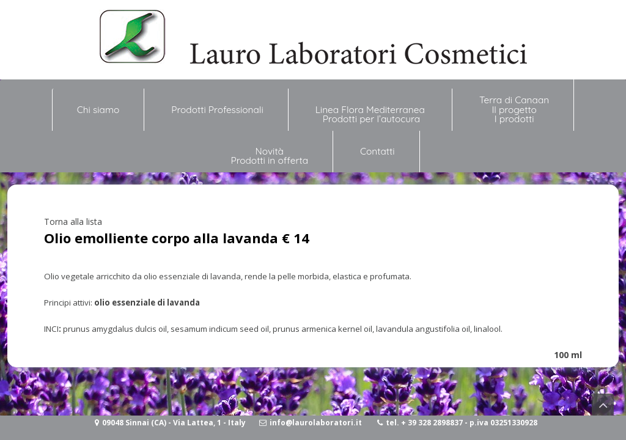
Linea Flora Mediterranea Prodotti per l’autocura (371, 114)
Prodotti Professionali (217, 110)
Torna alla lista (73, 221)
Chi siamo (98, 104)
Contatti (377, 151)
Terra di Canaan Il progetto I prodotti (514, 109)
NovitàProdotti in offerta (269, 155)
